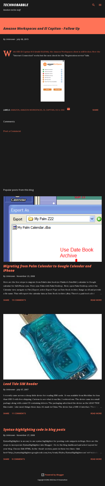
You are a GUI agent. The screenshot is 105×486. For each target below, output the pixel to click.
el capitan (48, 110)
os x (57, 110)
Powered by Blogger (52, 474)
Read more (96, 300)
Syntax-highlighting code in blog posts (34, 429)
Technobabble (15, 5)
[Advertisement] (52, 160)
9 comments (18, 459)
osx (62, 110)
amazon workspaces (31, 110)
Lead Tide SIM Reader (20, 384)
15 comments (19, 300)
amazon (15, 110)
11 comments (19, 413)
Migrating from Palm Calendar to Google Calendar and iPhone (47, 268)
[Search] (93, 5)
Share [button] (95, 110)
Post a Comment (12, 131)
